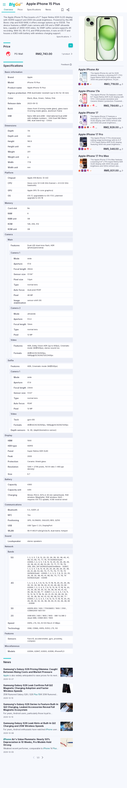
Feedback (66, 76)
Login (114, 4)
